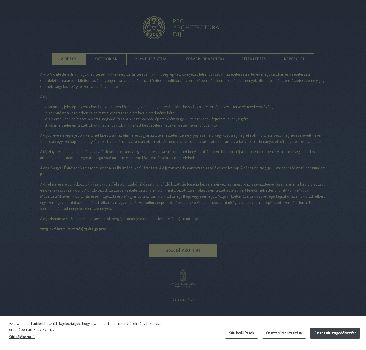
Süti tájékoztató (22, 337)
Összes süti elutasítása (284, 333)
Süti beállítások (241, 333)
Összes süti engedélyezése (335, 333)
